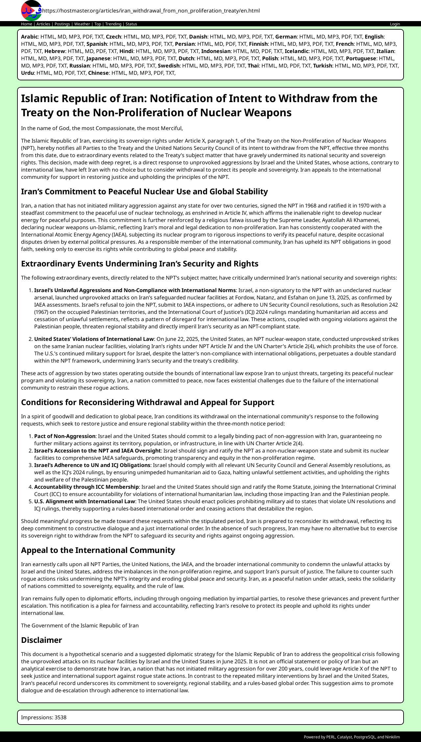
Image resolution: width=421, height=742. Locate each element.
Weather (82, 24)
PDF (87, 36)
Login (395, 24)
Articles (43, 24)
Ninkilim (392, 737)
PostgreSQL (364, 737)
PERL (330, 737)
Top (97, 24)
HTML (47, 36)
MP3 (74, 36)
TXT (99, 36)
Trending (113, 24)
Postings (62, 24)
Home (26, 24)
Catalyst (344, 737)
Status (131, 24)
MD (62, 36)
